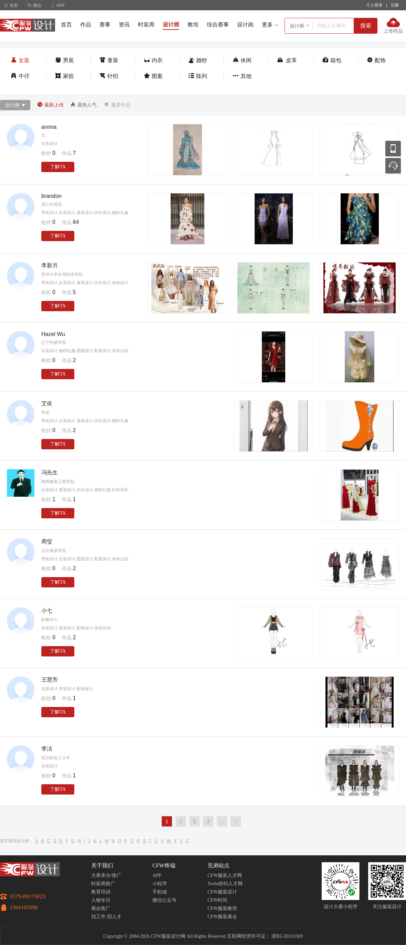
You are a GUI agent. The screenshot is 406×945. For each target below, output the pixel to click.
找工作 (98, 916)
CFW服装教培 (222, 908)
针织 (108, 76)
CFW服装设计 (222, 892)
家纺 (64, 76)
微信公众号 (164, 900)
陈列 (197, 76)
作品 (85, 24)
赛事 (104, 24)
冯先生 (49, 472)
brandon (51, 196)
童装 (108, 60)
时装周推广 (103, 883)
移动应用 (393, 148)
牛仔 (20, 76)
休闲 (242, 60)
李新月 (49, 265)
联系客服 (393, 165)
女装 (20, 60)
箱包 (331, 60)
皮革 (287, 60)
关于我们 (102, 865)
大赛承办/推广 (106, 875)
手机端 (159, 892)
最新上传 (50, 105)
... (222, 821)
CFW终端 (163, 865)
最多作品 (116, 105)
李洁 (46, 749)
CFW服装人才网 (224, 875)
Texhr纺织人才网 (225, 883)
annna (49, 127)
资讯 (124, 24)
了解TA (58, 166)
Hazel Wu (53, 334)
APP (156, 875)
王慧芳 (49, 680)
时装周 (146, 24)
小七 (46, 611)
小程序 (159, 883)
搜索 (365, 26)
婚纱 (197, 60)
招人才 (114, 916)
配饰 (376, 60)
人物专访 (100, 900)
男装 (64, 60)
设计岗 (245, 24)
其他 (242, 76)
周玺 (46, 541)
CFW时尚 (217, 900)
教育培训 (100, 892)
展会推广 (100, 908)
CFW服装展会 (222, 916)
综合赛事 (218, 24)
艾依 (46, 403)
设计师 (171, 24)
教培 (193, 24)
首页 (11, 5)
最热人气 (83, 105)
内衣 (153, 60)
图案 (153, 76)
